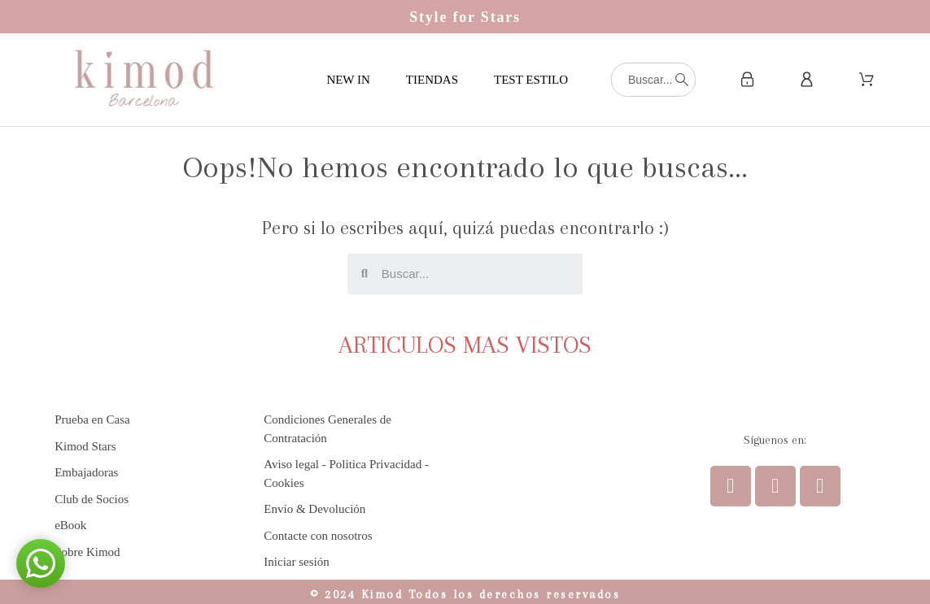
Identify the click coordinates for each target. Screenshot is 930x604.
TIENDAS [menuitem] (432, 79)
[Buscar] (653, 80)
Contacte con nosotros (318, 535)
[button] (40, 563)
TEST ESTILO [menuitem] (531, 79)
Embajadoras (86, 472)
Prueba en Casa (92, 419)
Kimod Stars (85, 446)
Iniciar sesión (296, 561)
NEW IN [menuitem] (347, 79)
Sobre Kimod (87, 551)
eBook (70, 525)
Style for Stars (465, 17)
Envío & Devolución (314, 508)
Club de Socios (92, 499)
